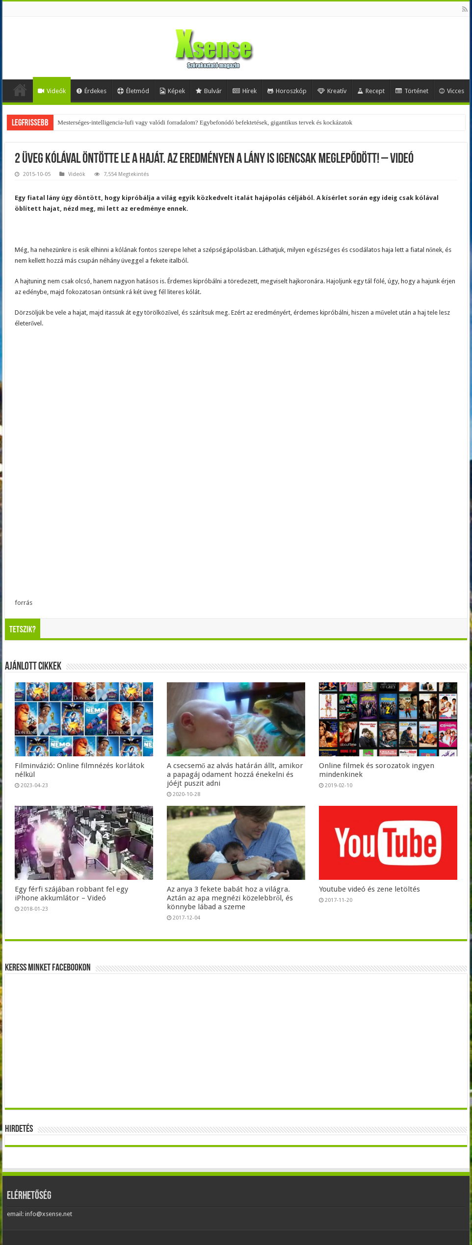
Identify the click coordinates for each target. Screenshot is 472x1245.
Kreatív (331, 91)
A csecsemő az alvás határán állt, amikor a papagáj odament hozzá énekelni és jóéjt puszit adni (235, 774)
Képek (172, 91)
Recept (371, 91)
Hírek (245, 91)
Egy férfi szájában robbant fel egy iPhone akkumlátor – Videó (71, 893)
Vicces (451, 91)
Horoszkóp (287, 91)
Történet (411, 91)
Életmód (133, 91)
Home (20, 89)
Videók (52, 91)
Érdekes (91, 91)
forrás (23, 602)
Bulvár (209, 91)
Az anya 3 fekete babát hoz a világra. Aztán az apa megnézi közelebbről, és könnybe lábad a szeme (230, 898)
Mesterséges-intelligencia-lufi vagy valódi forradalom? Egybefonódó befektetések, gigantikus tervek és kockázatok (204, 122)
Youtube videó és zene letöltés (369, 889)
